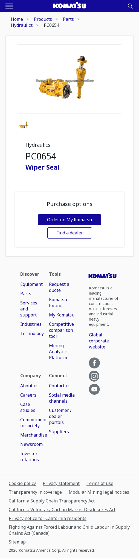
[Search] (130, 6)
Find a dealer (69, 233)
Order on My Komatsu (69, 220)
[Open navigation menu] (9, 6)
